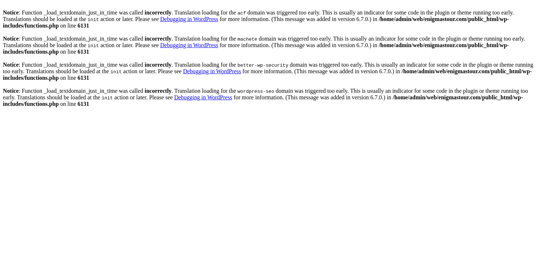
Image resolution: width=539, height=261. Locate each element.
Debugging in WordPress (189, 19)
